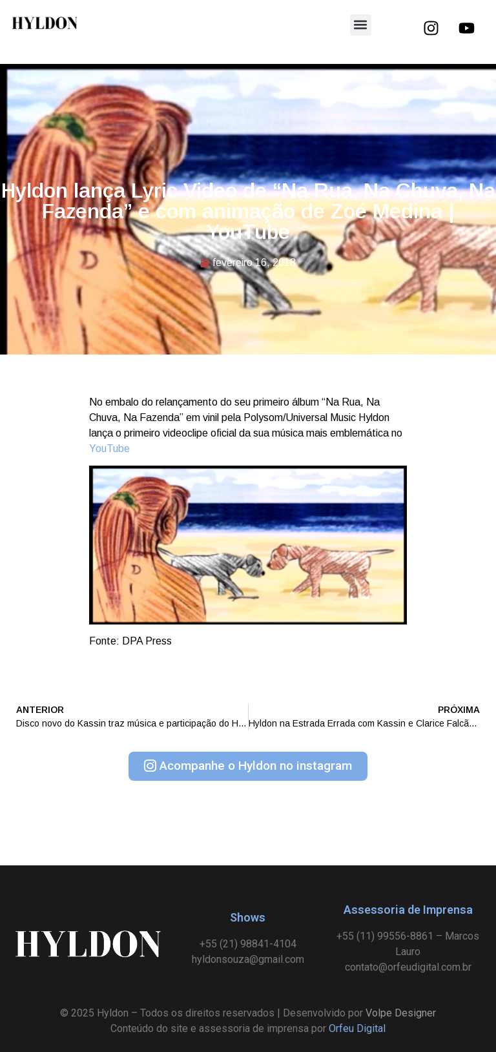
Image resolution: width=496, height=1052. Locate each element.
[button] (360, 25)
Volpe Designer (401, 1013)
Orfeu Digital (357, 1028)
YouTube (109, 448)
